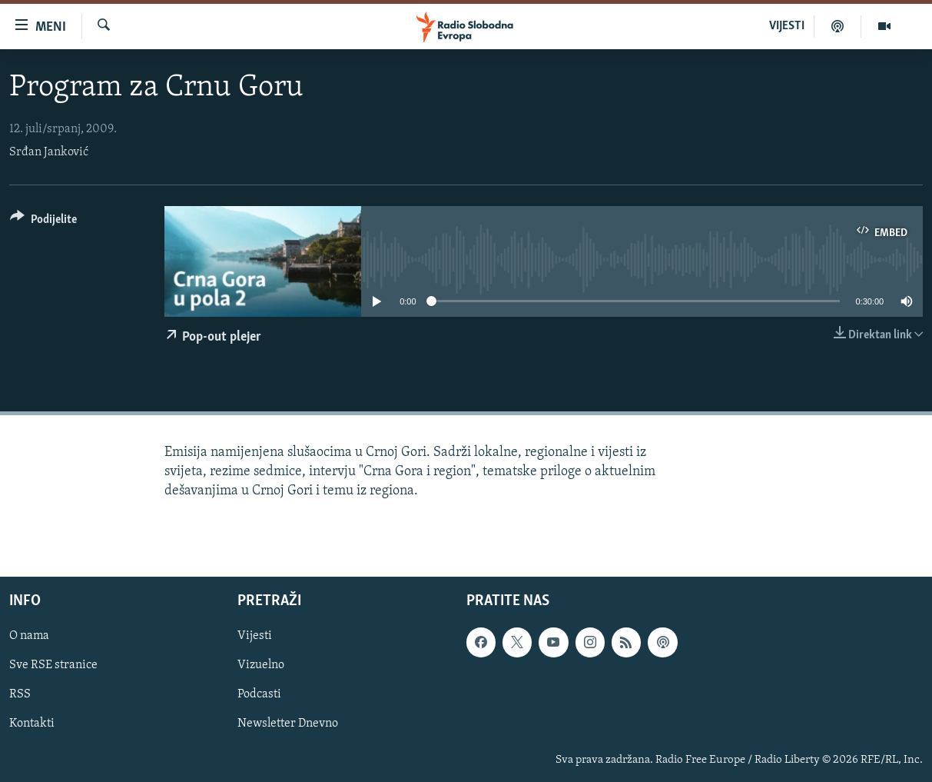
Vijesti (254, 636)
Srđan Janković (48, 152)
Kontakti (32, 723)
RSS (20, 694)
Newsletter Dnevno (287, 723)
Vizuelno (260, 665)
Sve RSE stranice (53, 665)
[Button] (43, 222)
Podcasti (259, 694)
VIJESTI (786, 26)
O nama (29, 636)
